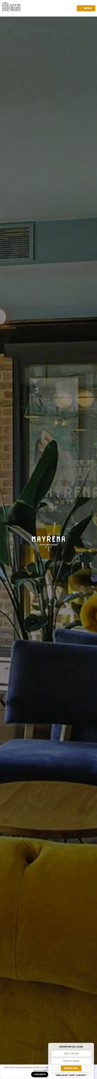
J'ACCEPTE (40, 1074)
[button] (86, 8)
